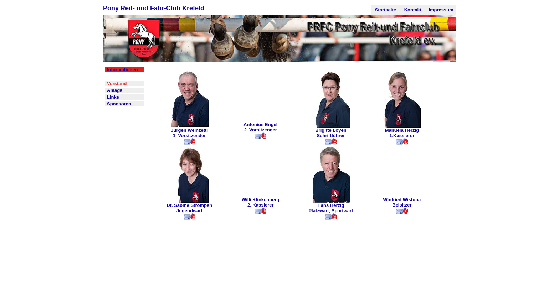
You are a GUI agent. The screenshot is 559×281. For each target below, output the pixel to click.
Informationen (122, 69)
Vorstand (117, 83)
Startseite (385, 9)
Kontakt (412, 9)
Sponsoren (119, 103)
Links (113, 97)
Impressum (441, 9)
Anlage (114, 90)
